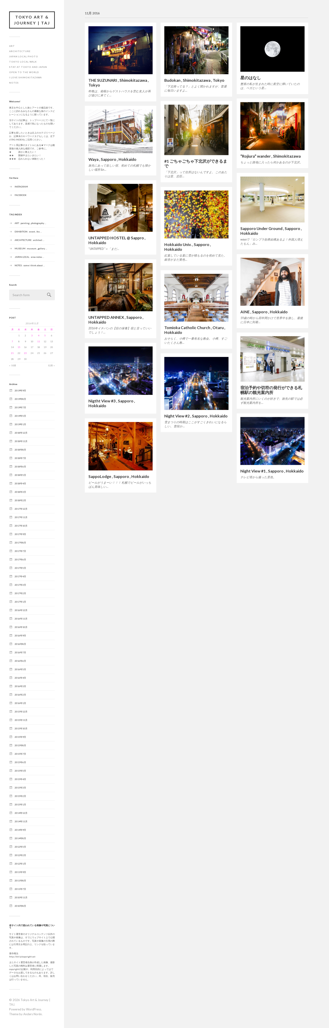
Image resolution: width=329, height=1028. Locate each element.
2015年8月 (20, 745)
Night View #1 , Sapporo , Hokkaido (272, 471)
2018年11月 (21, 441)
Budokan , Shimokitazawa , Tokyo (194, 80)
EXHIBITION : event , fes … (28, 231)
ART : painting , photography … (30, 222)
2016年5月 (20, 669)
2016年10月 (21, 627)
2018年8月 (20, 449)
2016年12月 (21, 610)
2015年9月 (20, 736)
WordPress (33, 1009)
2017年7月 (20, 551)
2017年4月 (20, 576)
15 (19, 347)
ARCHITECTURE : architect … (29, 239)
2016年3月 (20, 686)
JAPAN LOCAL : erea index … (29, 256)
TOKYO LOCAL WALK (23, 61)
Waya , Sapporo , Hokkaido (112, 159)
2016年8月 (20, 644)
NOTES (14, 82)
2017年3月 (20, 584)
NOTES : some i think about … (30, 265)
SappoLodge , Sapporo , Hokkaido (118, 476)
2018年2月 (20, 500)
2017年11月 (21, 517)
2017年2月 (20, 593)
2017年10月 (21, 525)
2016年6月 (20, 660)
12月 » (51, 366)
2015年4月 (20, 779)
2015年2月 (20, 796)
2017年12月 (21, 508)
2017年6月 (20, 559)
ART (12, 46)
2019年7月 (20, 407)
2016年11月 (21, 618)
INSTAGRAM (21, 186)
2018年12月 (21, 432)
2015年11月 (21, 720)
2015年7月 (20, 753)
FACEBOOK (21, 194)
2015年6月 (20, 762)
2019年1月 (20, 424)
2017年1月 (20, 601)
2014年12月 (21, 813)
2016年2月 (20, 694)
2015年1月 (20, 804)
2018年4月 (20, 483)
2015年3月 (20, 787)
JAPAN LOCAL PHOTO (23, 56)
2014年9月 (20, 829)
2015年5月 (20, 770)
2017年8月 (20, 542)
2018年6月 (20, 466)
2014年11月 (21, 821)
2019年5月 (20, 415)
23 (25, 353)
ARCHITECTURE (20, 51)
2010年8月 (20, 905)
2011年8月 (20, 880)
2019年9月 (20, 390)
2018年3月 (20, 491)
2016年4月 (20, 677)
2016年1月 (20, 703)
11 (38, 341)
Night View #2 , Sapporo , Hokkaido (196, 416)
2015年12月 (21, 711)
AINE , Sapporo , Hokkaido (264, 311)
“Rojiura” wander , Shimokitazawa (270, 156)
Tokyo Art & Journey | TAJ (32, 20)
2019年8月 (20, 399)
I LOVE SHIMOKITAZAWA (25, 77)
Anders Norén (32, 1014)
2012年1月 (20, 863)
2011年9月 (20, 872)
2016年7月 (20, 652)
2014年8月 (20, 838)
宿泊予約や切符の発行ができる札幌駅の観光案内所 (271, 390)
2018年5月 (20, 475)
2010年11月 (21, 897)
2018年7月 (20, 458)
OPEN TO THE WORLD (24, 72)
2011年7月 (20, 889)
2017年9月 (20, 534)
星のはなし (250, 77)
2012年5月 (20, 846)
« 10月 (12, 366)
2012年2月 (20, 855)
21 (12, 353)
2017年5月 (20, 568)
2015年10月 (21, 728)
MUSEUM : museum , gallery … (31, 248)
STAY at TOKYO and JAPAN (28, 67)
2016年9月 (20, 635)
